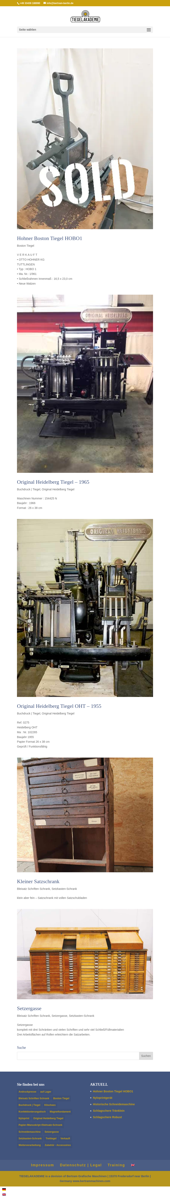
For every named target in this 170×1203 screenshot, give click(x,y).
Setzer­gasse (29, 1008)
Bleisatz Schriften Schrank (33, 888)
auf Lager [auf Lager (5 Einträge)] (45, 1091)
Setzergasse (59, 1015)
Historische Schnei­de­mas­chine (114, 1104)
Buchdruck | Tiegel (28, 489)
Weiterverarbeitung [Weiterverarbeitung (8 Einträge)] (30, 1145)
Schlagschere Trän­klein (109, 1110)
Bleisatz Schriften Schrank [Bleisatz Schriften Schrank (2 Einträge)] (34, 1098)
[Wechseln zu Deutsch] (4, 1189)
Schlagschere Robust (107, 1117)
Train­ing (116, 1165)
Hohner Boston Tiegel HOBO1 (49, 238)
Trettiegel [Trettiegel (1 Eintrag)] (51, 1138)
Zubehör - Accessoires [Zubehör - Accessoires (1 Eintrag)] (58, 1145)
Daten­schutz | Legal (81, 1165)
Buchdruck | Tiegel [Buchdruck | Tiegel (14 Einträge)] (29, 1105)
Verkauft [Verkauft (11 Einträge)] (65, 1138)
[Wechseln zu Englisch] (133, 1165)
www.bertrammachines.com (91, 1181)
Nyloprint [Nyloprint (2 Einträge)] (24, 1118)
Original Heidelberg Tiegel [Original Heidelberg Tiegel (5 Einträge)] (48, 1118)
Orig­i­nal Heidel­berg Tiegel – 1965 (53, 482)
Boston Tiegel (25, 245)
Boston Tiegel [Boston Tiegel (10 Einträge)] (61, 1098)
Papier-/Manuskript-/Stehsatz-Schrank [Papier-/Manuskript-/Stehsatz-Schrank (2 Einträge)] (40, 1125)
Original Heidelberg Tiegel (58, 489)
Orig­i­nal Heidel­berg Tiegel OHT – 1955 (59, 706)
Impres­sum (42, 1165)
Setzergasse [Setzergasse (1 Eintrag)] (52, 1131)
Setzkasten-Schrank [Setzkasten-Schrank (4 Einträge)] (30, 1138)
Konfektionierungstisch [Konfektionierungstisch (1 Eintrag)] (32, 1111)
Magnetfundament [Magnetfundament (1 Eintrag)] (60, 1111)
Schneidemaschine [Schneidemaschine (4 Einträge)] (30, 1131)
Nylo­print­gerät (102, 1097)
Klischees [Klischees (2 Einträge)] (50, 1105)
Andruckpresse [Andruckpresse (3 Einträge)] (27, 1091)
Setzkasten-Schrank (64, 888)
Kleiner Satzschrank (38, 881)
